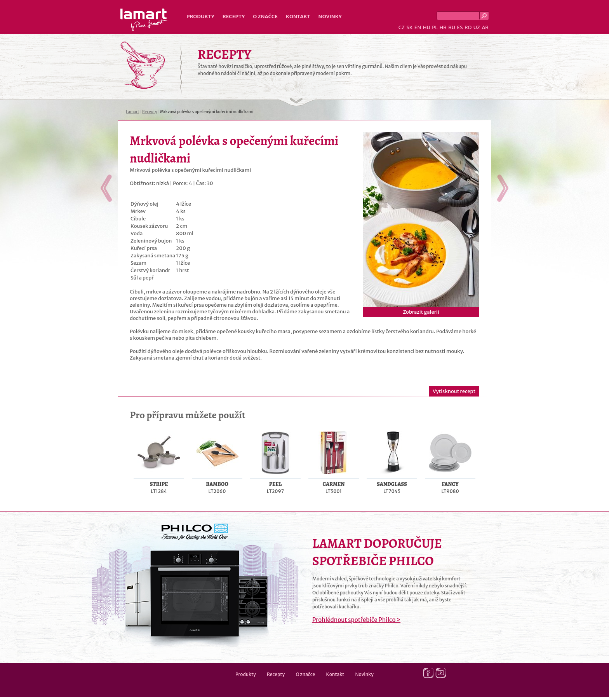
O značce (265, 16)
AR (485, 27)
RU (451, 27)
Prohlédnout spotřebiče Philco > (356, 620)
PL (435, 27)
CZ (401, 27)
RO (468, 27)
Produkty (200, 16)
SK (409, 27)
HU (426, 27)
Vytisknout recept (454, 391)
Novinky (330, 16)
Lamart (144, 20)
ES (460, 27)
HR (442, 27)
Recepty (234, 16)
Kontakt (298, 16)
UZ (476, 27)
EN (417, 27)
